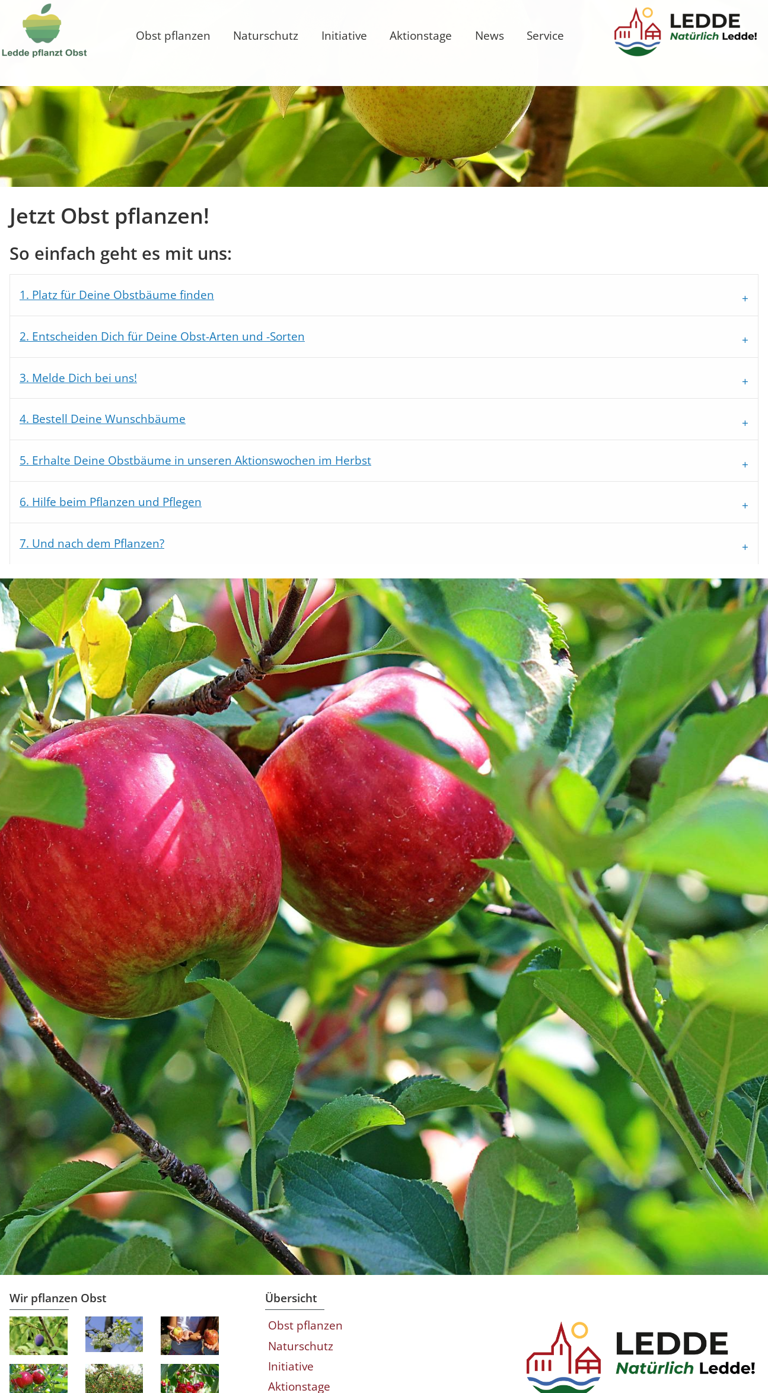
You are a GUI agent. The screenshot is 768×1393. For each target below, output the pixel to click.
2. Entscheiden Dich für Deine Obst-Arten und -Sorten (171, 417)
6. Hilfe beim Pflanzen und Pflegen (120, 583)
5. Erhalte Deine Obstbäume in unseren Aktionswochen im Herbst (205, 541)
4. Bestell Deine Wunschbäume (112, 500)
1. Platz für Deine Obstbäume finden (126, 376)
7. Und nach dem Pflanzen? (101, 624)
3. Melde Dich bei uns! (87, 459)
